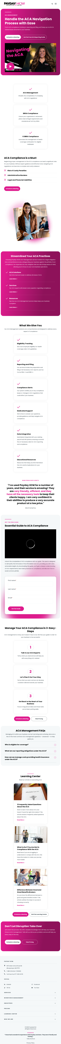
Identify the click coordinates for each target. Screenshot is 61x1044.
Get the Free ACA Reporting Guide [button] (34, 37)
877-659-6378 (18, 974)
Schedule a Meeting (13, 37)
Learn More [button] (12, 278)
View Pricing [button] (39, 719)
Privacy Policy (30, 1043)
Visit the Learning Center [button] (39, 914)
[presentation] (55, 4)
